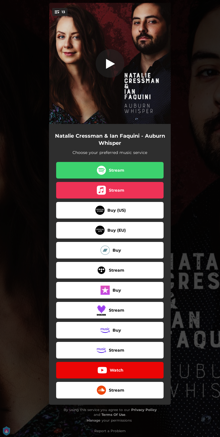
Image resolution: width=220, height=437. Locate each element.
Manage (94, 420)
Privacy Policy (144, 410)
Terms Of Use (113, 414)
